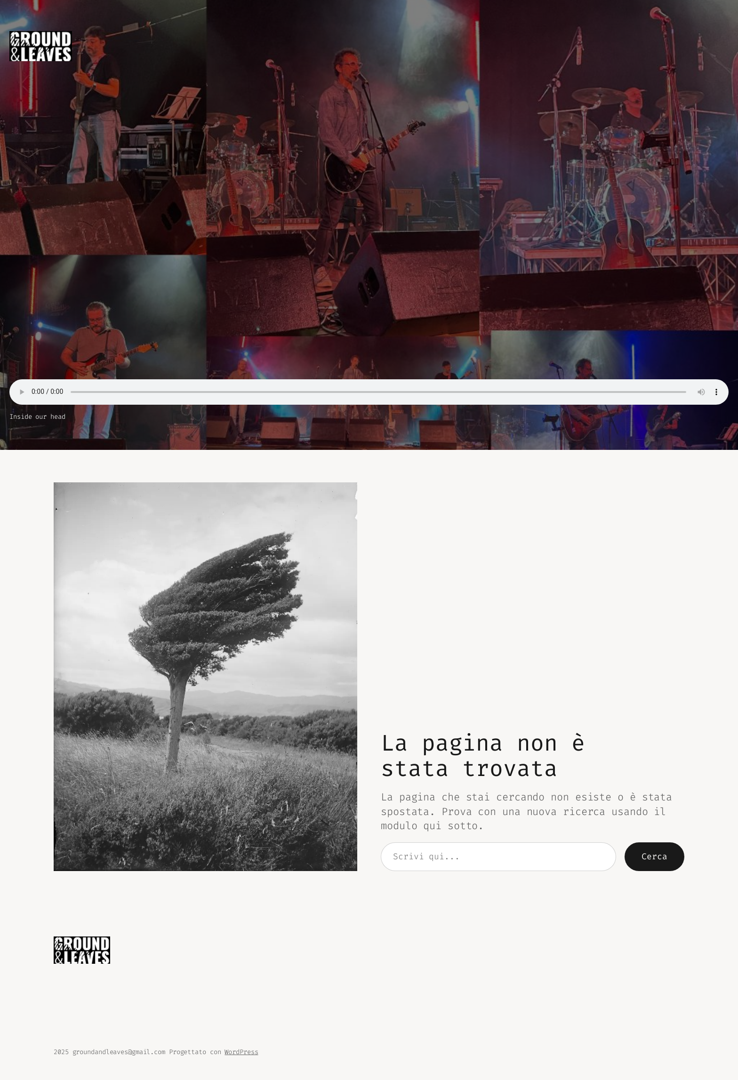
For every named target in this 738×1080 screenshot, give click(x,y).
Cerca (654, 856)
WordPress (241, 1052)
